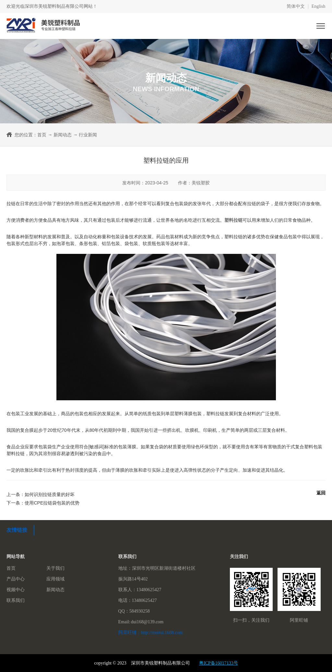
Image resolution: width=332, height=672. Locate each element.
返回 (321, 492)
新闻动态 (62, 134)
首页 (41, 134)
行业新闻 (88, 134)
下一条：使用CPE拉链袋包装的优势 (42, 502)
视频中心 (15, 589)
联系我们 (15, 600)
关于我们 (55, 568)
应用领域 (55, 579)
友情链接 (16, 530)
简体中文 (296, 6)
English (319, 6)
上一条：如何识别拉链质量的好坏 (40, 494)
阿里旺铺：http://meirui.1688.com (150, 632)
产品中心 (15, 579)
